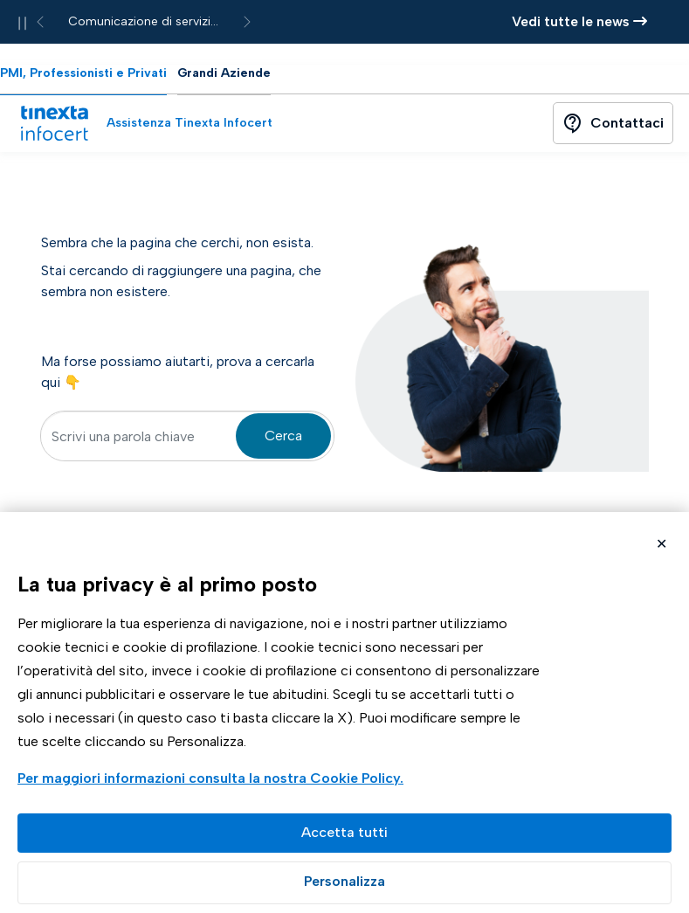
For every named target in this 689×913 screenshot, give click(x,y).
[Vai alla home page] (54, 123)
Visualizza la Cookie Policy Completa (212, 780)
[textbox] (187, 436)
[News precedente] (40, 21)
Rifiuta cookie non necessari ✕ (661, 545)
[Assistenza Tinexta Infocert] (182, 123)
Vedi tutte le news (579, 21)
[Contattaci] (613, 123)
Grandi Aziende (224, 73)
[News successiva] (247, 21)
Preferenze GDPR (344, 882)
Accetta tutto (344, 833)
